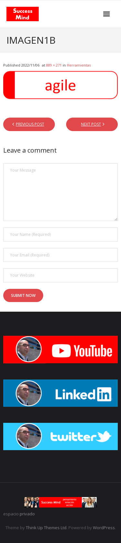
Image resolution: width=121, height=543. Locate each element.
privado (27, 514)
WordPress (104, 527)
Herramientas (79, 65)
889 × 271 (54, 65)
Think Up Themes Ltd (46, 527)
